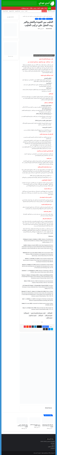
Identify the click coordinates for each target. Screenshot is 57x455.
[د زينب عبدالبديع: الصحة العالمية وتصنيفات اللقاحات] (34, 420)
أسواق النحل (53, 443)
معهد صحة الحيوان (32, 315)
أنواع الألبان (49, 313)
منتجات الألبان (49, 317)
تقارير (49, 8)
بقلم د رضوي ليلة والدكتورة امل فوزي (38, 313)
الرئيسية (51, 16)
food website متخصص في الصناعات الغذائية (47, 441)
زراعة (45, 8)
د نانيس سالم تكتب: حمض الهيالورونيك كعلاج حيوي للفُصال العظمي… (23, 425)
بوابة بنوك (53, 444)
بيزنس (34, 8)
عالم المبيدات (52, 448)
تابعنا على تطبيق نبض (10, 16)
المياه (38, 8)
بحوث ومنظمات (25, 8)
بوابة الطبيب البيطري (51, 446)
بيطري (42, 8)
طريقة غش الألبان (48, 315)
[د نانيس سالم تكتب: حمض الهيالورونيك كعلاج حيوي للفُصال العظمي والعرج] (22, 420)
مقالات (31, 8)
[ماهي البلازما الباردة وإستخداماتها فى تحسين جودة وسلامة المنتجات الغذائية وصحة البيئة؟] (47, 420)
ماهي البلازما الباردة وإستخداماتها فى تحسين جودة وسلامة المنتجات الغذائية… (47, 425)
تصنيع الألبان (26, 313)
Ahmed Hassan (49, 28)
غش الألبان (40, 315)
